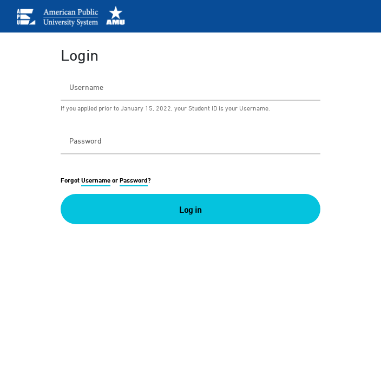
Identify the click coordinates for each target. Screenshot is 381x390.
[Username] (190, 87)
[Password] (190, 140)
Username (95, 180)
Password (134, 180)
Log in (190, 209)
